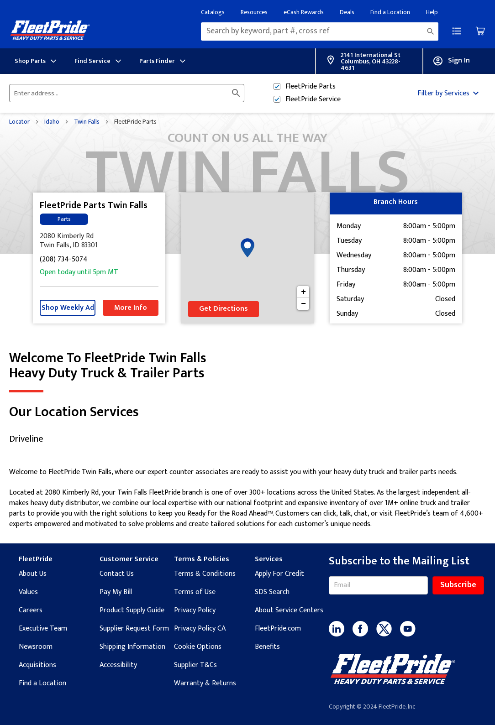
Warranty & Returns (205, 683)
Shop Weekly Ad (68, 308)
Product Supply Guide (132, 610)
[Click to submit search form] (236, 93)
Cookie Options (197, 647)
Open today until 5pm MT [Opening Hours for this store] (79, 272)
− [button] (303, 303)
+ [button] (303, 292)
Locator (19, 121)
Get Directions (223, 309)
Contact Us (117, 574)
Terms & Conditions (205, 574)
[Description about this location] (247, 498)
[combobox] (319, 31)
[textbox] (319, 31)
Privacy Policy (195, 610)
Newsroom (36, 647)
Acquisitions (37, 665)
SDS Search (272, 592)
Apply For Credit (279, 574)
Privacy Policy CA (200, 628)
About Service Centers (289, 610)
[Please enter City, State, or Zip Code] (121, 93)
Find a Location (42, 683)
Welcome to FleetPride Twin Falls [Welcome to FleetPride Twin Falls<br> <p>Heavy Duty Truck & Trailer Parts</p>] (247, 366)
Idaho (51, 121)
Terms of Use (195, 592)
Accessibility (118, 665)
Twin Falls (87, 121)
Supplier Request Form (134, 628)
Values (28, 592)
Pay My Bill (116, 592)
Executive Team (43, 628)
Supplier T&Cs (195, 665)
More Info (130, 308)
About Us (33, 574)
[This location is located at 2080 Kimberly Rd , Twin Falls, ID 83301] (99, 241)
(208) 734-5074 (64, 260)
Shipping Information (132, 647)
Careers (30, 610)
